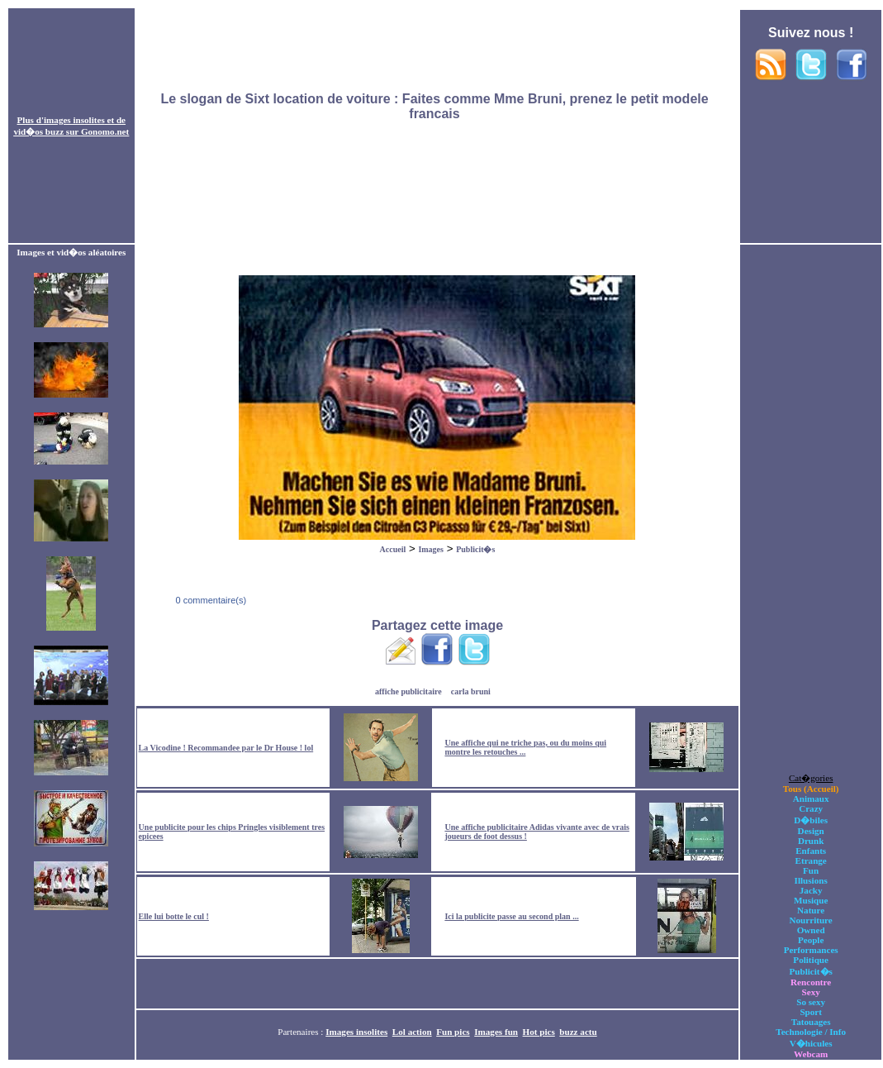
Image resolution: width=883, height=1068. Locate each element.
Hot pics (539, 1032)
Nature (810, 910)
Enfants (810, 851)
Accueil (393, 549)
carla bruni (471, 691)
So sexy (810, 1002)
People (811, 940)
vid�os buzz (38, 131)
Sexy (811, 992)
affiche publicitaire (408, 691)
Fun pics (452, 1032)
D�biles (811, 820)
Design (811, 831)
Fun (811, 870)
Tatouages (811, 1022)
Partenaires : (301, 1032)
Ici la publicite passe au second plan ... (511, 916)
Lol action (412, 1032)
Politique (810, 960)
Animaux (811, 798)
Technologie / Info (811, 1032)
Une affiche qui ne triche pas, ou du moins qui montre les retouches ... (525, 747)
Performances (811, 950)
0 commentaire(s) (209, 600)
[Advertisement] (437, 126)
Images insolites (356, 1032)
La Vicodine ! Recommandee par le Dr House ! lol (226, 747)
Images (431, 549)
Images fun (496, 1032)
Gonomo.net (105, 131)
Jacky (811, 890)
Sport (811, 1012)
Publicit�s (475, 549)
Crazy (811, 808)
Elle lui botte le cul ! (174, 916)
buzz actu (577, 1032)
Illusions (811, 880)
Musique (811, 900)
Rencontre (810, 982)
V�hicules (811, 1043)
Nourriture (811, 920)
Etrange (811, 860)
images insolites (74, 120)
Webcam (811, 1054)
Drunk (811, 841)
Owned (811, 930)
